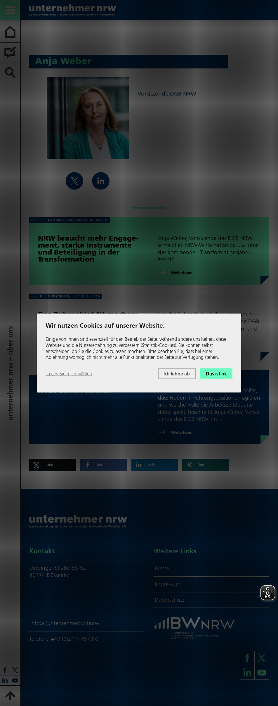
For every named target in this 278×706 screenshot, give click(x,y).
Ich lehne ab (177, 374)
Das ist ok (216, 374)
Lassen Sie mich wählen (69, 374)
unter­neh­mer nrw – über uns (10, 373)
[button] (52, 465)
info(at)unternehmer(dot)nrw (64, 623)
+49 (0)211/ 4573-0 (74, 639)
